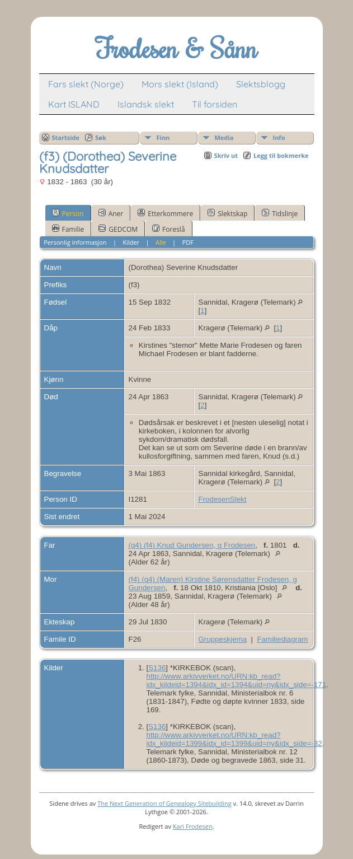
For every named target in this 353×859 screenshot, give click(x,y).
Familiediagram (282, 639)
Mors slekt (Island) (180, 84)
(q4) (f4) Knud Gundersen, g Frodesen (192, 545)
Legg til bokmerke (281, 155)
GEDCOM (118, 229)
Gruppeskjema (223, 639)
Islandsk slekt (145, 104)
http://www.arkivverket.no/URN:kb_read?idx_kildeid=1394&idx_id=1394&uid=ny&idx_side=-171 (237, 680)
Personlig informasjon (75, 242)
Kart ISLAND (74, 104)
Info (279, 137)
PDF (188, 242)
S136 (157, 668)
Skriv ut (226, 155)
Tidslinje (280, 213)
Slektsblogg (260, 84)
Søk (100, 137)
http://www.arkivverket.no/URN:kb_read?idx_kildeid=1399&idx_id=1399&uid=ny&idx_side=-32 (234, 739)
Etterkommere (165, 213)
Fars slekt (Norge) (86, 84)
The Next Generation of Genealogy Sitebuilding (164, 803)
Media (224, 137)
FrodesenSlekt (223, 499)
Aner (111, 213)
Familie (68, 229)
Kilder (131, 242)
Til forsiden (214, 104)
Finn (163, 137)
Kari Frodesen (193, 826)
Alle (161, 242)
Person (68, 213)
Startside (66, 137)
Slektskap (227, 213)
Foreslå (168, 229)
